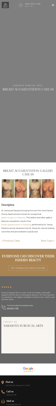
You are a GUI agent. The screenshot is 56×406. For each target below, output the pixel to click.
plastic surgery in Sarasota (13, 217)
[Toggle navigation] (53, 5)
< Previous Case (10, 240)
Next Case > (48, 240)
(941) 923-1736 (12, 308)
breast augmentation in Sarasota (16, 224)
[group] (14, 188)
